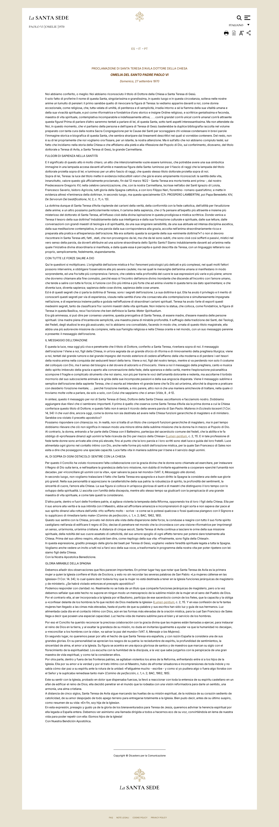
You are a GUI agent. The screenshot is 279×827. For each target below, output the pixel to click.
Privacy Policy (159, 817)
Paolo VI (36, 27)
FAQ (111, 817)
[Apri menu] (246, 18)
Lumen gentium (177, 436)
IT (139, 48)
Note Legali (122, 817)
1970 (61, 27)
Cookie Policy (140, 817)
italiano (236, 26)
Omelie (51, 27)
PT (146, 48)
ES (133, 48)
